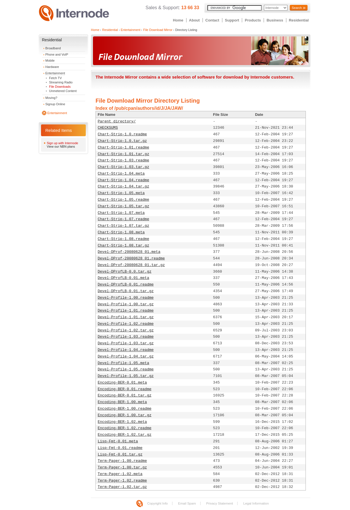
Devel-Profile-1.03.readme (126, 337)
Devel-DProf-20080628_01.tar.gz (131, 265)
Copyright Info (157, 503)
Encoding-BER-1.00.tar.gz (124, 415)
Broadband (53, 48)
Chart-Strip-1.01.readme (123, 147)
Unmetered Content (63, 91)
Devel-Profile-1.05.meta (123, 363)
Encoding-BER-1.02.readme (124, 428)
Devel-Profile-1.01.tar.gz (126, 317)
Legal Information (256, 503)
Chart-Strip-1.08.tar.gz (123, 245)
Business (275, 20)
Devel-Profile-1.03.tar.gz (126, 343)
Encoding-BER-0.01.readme (124, 389)
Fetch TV (55, 78)
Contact (212, 20)
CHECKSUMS (108, 128)
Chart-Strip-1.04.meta (121, 173)
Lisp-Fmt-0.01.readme (120, 448)
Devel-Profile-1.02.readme (126, 324)
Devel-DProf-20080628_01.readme (131, 258)
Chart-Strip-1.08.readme (123, 239)
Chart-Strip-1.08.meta (121, 232)
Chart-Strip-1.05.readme (123, 200)
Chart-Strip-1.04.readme (123, 180)
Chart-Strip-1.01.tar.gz (123, 154)
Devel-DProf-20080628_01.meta (129, 252)
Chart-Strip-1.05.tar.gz (123, 206)
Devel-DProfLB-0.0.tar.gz (124, 271)
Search (297, 7)
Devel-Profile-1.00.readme (126, 298)
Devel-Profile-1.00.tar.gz (126, 304)
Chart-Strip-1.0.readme (122, 134)
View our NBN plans (61, 146)
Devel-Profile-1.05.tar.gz (126, 376)
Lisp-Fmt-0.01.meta (118, 441)
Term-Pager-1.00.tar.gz (122, 467)
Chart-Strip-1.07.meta (121, 213)
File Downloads (60, 86)
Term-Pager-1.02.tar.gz (122, 487)
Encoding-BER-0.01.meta (122, 382)
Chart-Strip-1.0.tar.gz (122, 141)
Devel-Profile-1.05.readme (126, 369)
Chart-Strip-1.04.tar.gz (123, 186)
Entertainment (55, 73)
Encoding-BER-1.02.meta (122, 422)
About (194, 20)
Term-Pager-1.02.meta (120, 474)
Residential (299, 20)
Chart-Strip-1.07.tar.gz (123, 226)
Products (253, 20)
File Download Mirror (157, 30)
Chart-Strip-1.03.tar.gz (123, 167)
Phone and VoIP (56, 54)
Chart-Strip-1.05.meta (121, 193)
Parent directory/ (117, 121)
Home (178, 20)
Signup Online (55, 104)
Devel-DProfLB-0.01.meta (123, 278)
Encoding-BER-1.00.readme (124, 409)
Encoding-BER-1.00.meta (122, 402)
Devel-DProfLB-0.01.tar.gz (126, 291)
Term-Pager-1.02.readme (122, 480)
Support (232, 20)
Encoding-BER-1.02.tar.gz (124, 435)
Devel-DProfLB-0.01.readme (126, 284)
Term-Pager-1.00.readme (122, 461)
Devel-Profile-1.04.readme (126, 350)
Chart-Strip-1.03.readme (123, 160)
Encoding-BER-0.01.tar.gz (124, 395)
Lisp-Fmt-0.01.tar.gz (120, 454)
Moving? (51, 97)
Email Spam (187, 503)
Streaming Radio (61, 82)
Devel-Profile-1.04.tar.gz (126, 356)
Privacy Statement (219, 503)
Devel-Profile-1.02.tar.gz (126, 330)
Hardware (52, 67)
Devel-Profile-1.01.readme (126, 310)
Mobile (50, 60)
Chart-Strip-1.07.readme (123, 219)
